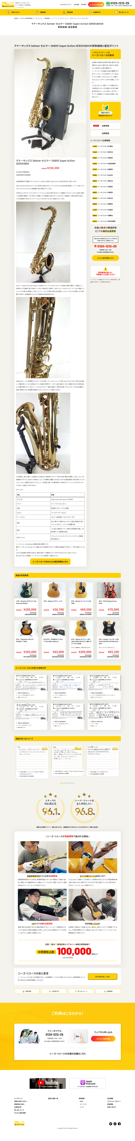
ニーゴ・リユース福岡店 (102, 215)
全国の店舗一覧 (53, 1098)
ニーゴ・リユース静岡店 (102, 204)
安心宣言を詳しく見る (102, 977)
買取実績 (67, 12)
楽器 (81, 1101)
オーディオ (83, 1104)
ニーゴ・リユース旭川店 (102, 152)
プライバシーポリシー (114, 1101)
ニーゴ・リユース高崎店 (102, 186)
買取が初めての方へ (20, 1101)
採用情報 (110, 1104)
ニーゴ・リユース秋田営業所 (104, 163)
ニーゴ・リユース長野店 (102, 192)
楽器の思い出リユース (24, 738)
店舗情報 (40, 12)
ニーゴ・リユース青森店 (102, 158)
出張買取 (105, 125)
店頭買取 (105, 133)
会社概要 (110, 1098)
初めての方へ (13, 12)
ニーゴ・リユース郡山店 (102, 181)
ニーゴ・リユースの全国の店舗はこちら (67, 1053)
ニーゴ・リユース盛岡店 (102, 169)
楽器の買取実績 (22, 575)
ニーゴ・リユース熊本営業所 (104, 221)
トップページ (18, 1098)
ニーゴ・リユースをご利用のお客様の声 (31, 668)
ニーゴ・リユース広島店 (103, 55)
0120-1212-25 (107, 246)
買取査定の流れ (19, 1104)
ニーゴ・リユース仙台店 (102, 175)
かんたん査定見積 (20, 1113)
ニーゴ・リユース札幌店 (102, 146)
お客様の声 (94, 12)
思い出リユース (121, 12)
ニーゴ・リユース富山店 (102, 198)
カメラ (82, 1107)
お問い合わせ (111, 1107)
